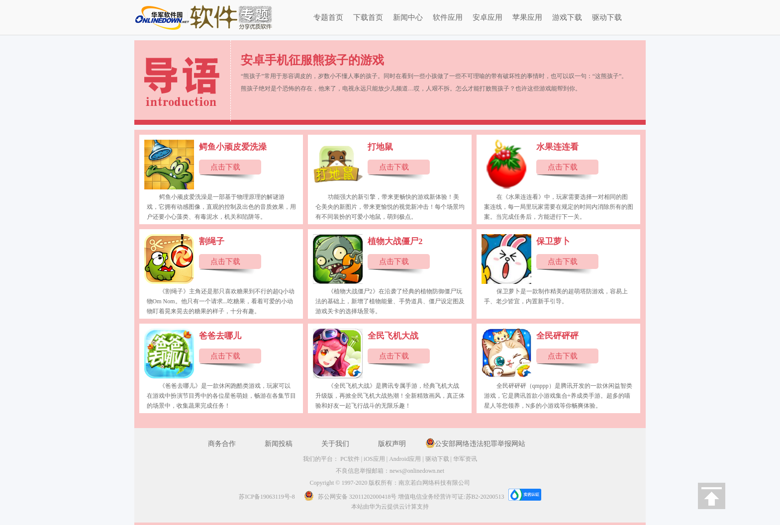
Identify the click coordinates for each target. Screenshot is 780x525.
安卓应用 (487, 17)
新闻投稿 (278, 443)
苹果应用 (527, 17)
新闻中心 (408, 17)
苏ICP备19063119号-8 (266, 496)
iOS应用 (374, 458)
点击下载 (225, 167)
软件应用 (448, 17)
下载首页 (368, 17)
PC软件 (350, 458)
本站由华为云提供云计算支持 (390, 506)
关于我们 (335, 443)
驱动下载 (607, 17)
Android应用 (405, 458)
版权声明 (392, 443)
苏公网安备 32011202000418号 (347, 496)
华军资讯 (465, 458)
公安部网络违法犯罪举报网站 (480, 443)
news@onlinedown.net (417, 470)
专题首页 (328, 17)
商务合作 (222, 443)
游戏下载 (567, 17)
